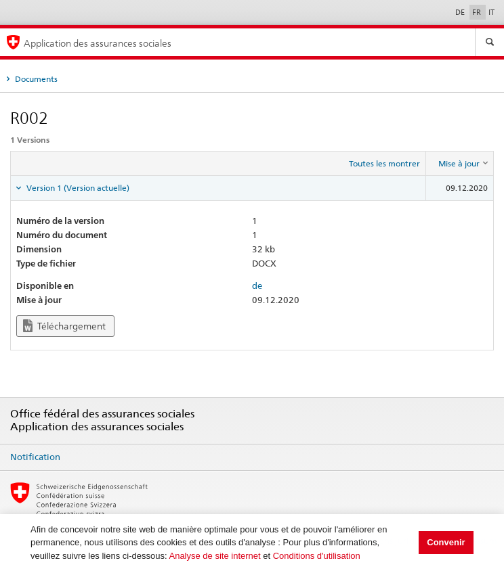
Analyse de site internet (214, 556)
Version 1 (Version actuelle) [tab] (76, 188)
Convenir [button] (446, 542)
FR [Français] (477, 12)
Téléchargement (64, 325)
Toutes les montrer (384, 163)
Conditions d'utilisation (316, 556)
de (257, 285)
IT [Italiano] (491, 12)
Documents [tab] (35, 79)
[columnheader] (460, 164)
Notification (35, 456)
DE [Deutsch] (461, 12)
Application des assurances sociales (97, 43)
